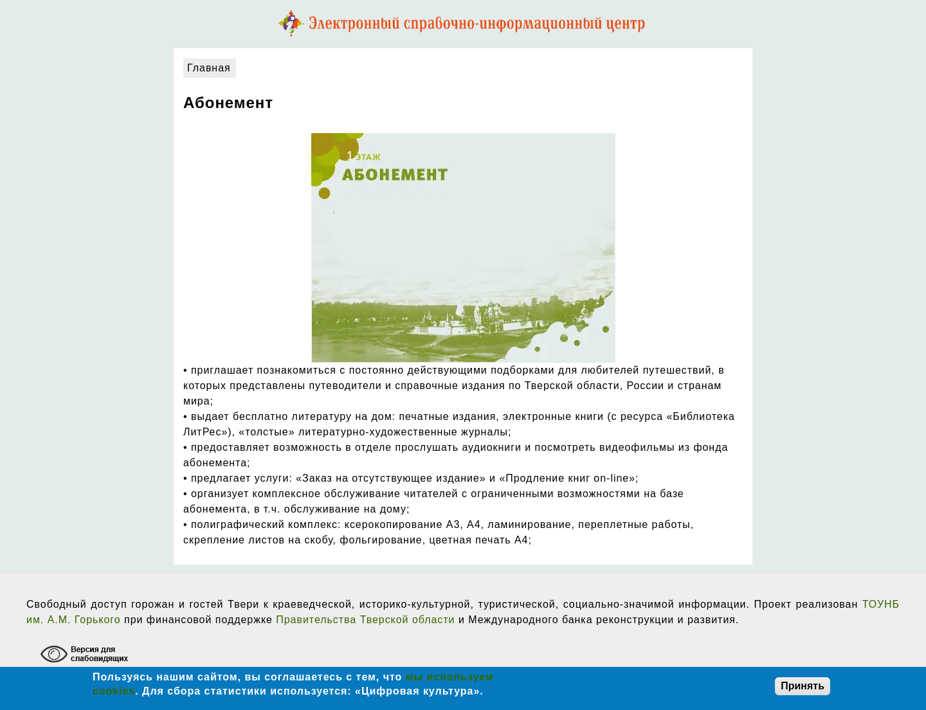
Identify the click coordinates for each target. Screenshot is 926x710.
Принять (802, 685)
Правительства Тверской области (365, 619)
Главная (209, 67)
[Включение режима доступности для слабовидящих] (86, 656)
